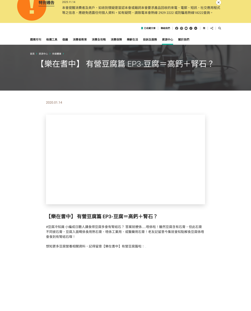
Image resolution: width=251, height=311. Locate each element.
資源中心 (43, 77)
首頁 (32, 77)
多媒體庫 (56, 77)
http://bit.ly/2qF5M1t (160, 270)
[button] (207, 42)
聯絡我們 (165, 51)
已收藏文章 (148, 51)
